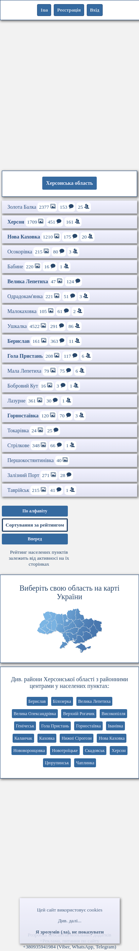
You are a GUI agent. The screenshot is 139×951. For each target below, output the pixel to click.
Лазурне (40, 400)
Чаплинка (85, 762)
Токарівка (33, 430)
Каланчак (23, 738)
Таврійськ (41, 490)
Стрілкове (41, 445)
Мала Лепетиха (46, 371)
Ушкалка (44, 326)
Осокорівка (43, 251)
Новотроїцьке (65, 750)
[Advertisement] (69, 94)
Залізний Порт (40, 475)
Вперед (35, 538)
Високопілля (113, 713)
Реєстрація (68, 10)
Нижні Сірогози (77, 738)
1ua (44, 10)
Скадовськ (95, 750)
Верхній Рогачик (79, 713)
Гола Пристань (55, 726)
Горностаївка (88, 726)
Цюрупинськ (57, 762)
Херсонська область (69, 183)
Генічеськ (25, 726)
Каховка (46, 738)
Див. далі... (69, 920)
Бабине (38, 266)
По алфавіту (34, 511)
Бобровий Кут (43, 386)
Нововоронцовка (29, 750)
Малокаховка (45, 311)
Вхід (94, 10)
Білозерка (62, 701)
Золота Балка (49, 207)
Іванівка (115, 726)
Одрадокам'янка (48, 296)
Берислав (37, 701)
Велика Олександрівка (35, 713)
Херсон (119, 750)
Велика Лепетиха (94, 701)
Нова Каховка (112, 738)
